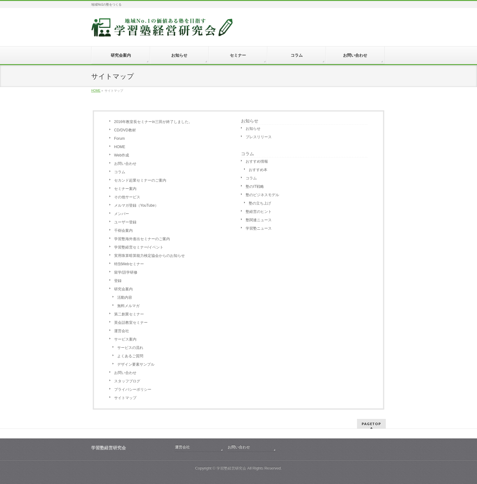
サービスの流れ (130, 347)
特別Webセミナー (129, 264)
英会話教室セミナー (131, 322)
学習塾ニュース (259, 228)
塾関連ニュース (259, 220)
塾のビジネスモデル (262, 195)
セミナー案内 (125, 189)
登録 (118, 281)
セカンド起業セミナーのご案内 (140, 180)
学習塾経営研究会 (231, 468)
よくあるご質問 (130, 356)
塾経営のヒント (259, 211)
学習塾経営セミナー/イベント (138, 247)
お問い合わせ (125, 163)
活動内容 (124, 297)
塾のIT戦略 (255, 186)
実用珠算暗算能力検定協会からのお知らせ (149, 255)
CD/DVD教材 (125, 130)
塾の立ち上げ (260, 203)
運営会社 (121, 331)
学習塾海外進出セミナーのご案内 (142, 239)
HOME (119, 147)
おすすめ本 (258, 170)
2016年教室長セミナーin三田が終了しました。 (153, 122)
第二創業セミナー (129, 314)
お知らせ (249, 120)
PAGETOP (371, 424)
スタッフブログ (127, 381)
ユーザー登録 (125, 222)
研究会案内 (123, 289)
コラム (119, 172)
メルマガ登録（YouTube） (136, 205)
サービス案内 (125, 339)
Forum (119, 138)
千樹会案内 (123, 230)
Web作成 (121, 155)
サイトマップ (125, 398)
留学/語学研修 (125, 272)
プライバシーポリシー (132, 389)
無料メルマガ (128, 306)
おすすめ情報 (257, 161)
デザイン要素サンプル (135, 364)
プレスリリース (259, 137)
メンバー (121, 214)
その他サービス (127, 197)
